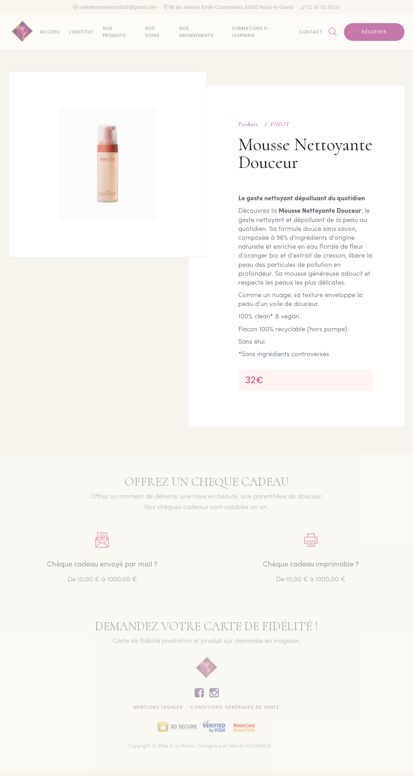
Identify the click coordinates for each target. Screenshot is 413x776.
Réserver (374, 32)
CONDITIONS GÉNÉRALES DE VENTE (235, 708)
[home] (22, 32)
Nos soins (152, 31)
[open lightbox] (107, 164)
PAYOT (280, 124)
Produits (248, 124)
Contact (311, 32)
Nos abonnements (196, 31)
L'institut (81, 32)
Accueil (50, 32)
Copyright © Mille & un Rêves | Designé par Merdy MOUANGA (199, 747)
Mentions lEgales (158, 708)
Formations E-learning (251, 31)
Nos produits (114, 31)
